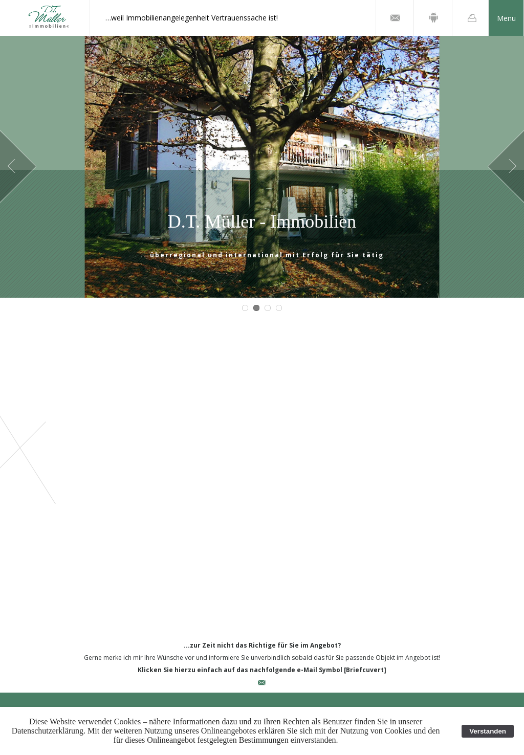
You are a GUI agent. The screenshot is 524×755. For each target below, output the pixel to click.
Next (506, 167)
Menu (506, 18)
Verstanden (487, 731)
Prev (18, 167)
